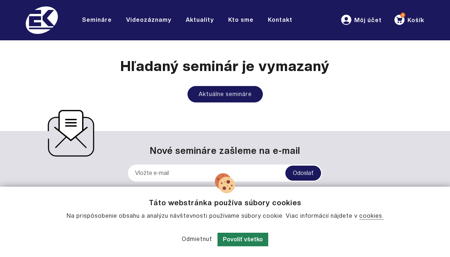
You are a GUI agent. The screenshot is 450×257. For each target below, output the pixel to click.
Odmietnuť (197, 239)
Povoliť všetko (243, 239)
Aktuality (200, 19)
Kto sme (241, 19)
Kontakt (280, 19)
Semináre (97, 19)
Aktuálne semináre (225, 94)
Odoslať (303, 173)
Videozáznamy (148, 19)
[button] (361, 20)
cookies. (371, 215)
